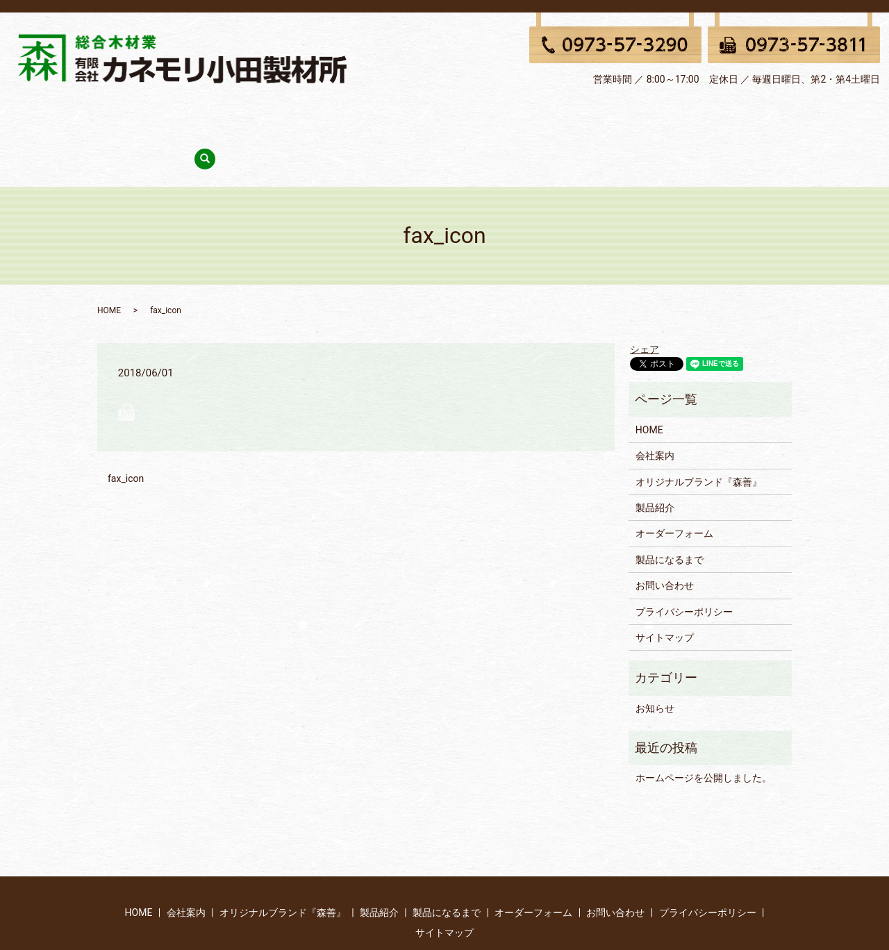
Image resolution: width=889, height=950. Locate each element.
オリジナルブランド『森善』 (326, 116)
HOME (171, 116)
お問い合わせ (681, 116)
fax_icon (126, 430)
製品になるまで (501, 116)
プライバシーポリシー (684, 563)
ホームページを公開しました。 (703, 729)
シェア (644, 301)
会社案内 (224, 116)
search (730, 117)
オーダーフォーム (594, 116)
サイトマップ (664, 589)
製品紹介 (428, 116)
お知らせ (654, 659)
